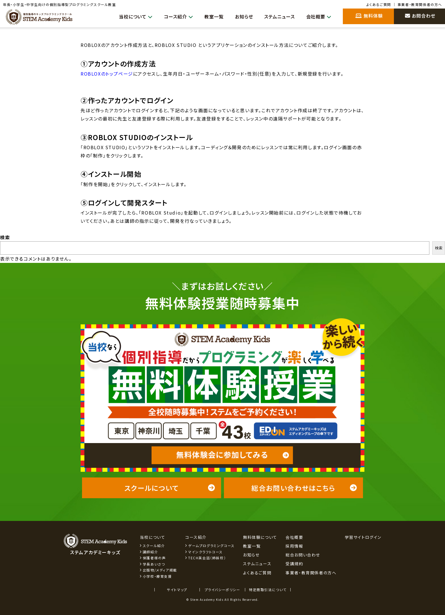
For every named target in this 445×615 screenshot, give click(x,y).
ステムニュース (278, 16)
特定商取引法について (268, 589)
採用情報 (294, 546)
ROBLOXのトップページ (107, 73)
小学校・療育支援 (157, 576)
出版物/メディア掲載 (160, 570)
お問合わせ (420, 15)
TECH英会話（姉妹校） (207, 557)
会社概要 (318, 16)
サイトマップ (177, 589)
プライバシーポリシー (222, 589)
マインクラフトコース (205, 551)
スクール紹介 (154, 545)
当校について (129, 16)
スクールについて (169, 488)
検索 (5, 237)
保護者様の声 (154, 557)
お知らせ (241, 16)
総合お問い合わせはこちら (304, 488)
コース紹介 (174, 16)
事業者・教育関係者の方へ (420, 4)
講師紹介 (150, 551)
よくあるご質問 (378, 4)
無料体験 (369, 15)
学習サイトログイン (363, 537)
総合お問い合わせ (303, 555)
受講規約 (294, 563)
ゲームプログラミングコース (211, 545)
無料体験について (260, 537)
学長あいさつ (154, 564)
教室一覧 (210, 16)
